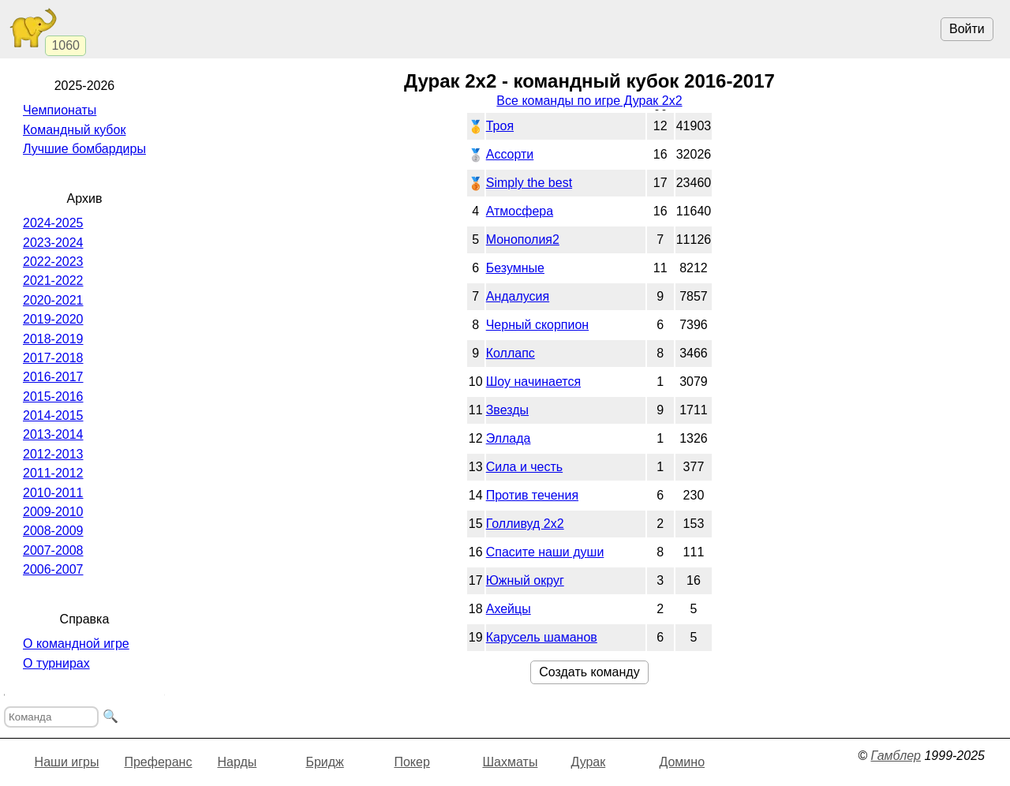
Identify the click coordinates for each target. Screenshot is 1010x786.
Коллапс (510, 353)
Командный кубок (74, 130)
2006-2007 (53, 569)
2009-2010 (53, 511)
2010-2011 (53, 493)
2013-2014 (53, 434)
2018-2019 (53, 339)
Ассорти (510, 154)
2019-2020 (53, 319)
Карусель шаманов (541, 637)
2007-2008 (53, 550)
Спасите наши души (545, 552)
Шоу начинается (533, 381)
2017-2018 (53, 358)
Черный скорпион (537, 324)
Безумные (515, 268)
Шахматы (509, 762)
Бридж (324, 762)
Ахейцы (508, 609)
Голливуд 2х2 (525, 523)
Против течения (532, 495)
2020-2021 (53, 300)
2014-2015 (53, 415)
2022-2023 (53, 261)
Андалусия (518, 296)
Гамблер (895, 755)
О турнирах (56, 663)
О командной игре (76, 643)
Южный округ (525, 580)
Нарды (236, 762)
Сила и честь (524, 466)
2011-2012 (53, 473)
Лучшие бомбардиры (84, 148)
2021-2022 (53, 280)
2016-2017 (53, 377)
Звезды (507, 410)
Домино (682, 762)
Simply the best (529, 182)
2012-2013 (53, 454)
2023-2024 (53, 242)
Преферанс (158, 762)
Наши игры (67, 762)
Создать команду (589, 672)
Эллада (508, 438)
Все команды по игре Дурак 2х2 (589, 100)
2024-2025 (53, 223)
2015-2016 (53, 396)
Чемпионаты (59, 110)
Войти (967, 29)
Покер (411, 762)
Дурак (587, 762)
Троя (500, 126)
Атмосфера (519, 211)
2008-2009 (53, 530)
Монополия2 (522, 239)
